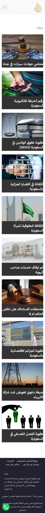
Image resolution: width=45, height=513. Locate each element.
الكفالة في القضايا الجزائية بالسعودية (26, 186)
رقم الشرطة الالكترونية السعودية (28, 103)
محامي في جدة (12, 464)
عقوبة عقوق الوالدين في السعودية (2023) (27, 145)
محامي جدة (38, 496)
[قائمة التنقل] (4, 7)
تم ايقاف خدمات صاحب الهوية (26, 270)
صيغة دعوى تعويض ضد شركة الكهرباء (23, 394)
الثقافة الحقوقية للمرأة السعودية (28, 228)
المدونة (10, 460)
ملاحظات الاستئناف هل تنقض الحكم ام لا (22, 311)
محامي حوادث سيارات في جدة (23, 63)
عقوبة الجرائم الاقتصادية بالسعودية (27, 353)
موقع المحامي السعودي (27, 460)
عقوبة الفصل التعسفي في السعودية (26, 436)
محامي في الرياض (31, 464)
